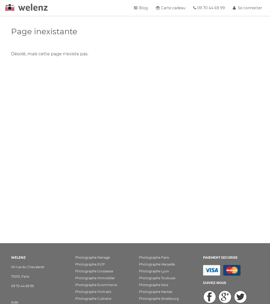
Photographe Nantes (155, 292)
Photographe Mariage (92, 257)
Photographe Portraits (93, 292)
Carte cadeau (170, 8)
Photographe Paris (154, 257)
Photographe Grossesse (94, 271)
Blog (141, 8)
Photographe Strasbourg (159, 299)
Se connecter (247, 8)
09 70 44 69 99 (209, 8)
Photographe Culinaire (93, 299)
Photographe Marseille (157, 264)
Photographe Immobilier (95, 278)
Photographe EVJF (90, 264)
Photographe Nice (153, 285)
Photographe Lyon (154, 271)
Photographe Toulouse (157, 278)
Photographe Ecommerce (96, 285)
